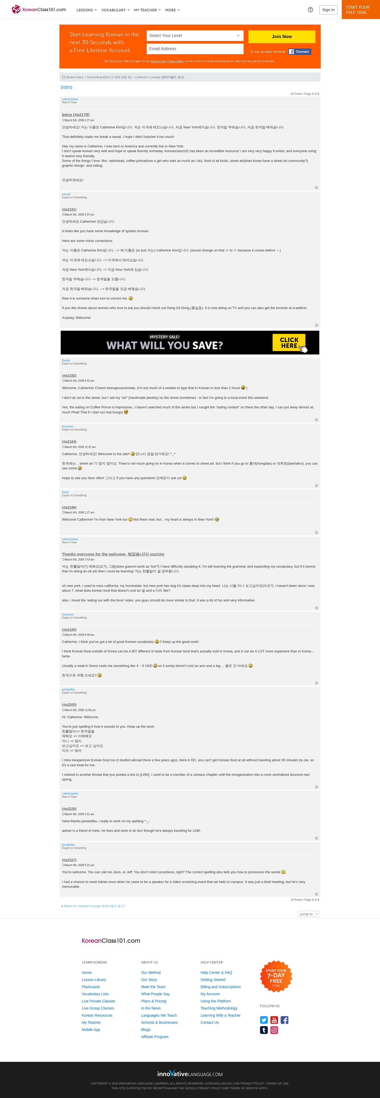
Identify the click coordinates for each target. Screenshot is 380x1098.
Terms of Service (244, 1088)
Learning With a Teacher (221, 1015)
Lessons (85, 10)
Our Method (151, 972)
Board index (74, 77)
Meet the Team (153, 987)
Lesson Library (94, 980)
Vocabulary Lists (95, 994)
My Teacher (145, 10)
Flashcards (91, 987)
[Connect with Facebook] (300, 51)
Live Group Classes (98, 1008)
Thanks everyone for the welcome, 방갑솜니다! (105, 554)
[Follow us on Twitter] (264, 1020)
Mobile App (91, 1029)
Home (87, 972)
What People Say (155, 994)
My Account (210, 994)
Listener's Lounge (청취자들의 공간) (159, 77)
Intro (66, 87)
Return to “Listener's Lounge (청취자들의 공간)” (94, 906)
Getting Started (213, 980)
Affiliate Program (154, 1037)
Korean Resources (97, 1015)
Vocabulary (113, 10)
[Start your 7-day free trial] (276, 976)
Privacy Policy (175, 61)
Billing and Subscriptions (221, 987)
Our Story (149, 980)
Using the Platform (216, 1001)
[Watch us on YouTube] (274, 1020)
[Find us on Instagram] (274, 1030)
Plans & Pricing (153, 1001)
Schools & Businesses (159, 1022)
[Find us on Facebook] (285, 1020)
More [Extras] (170, 10)
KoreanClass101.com (222, 1083)
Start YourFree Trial (361, 10)
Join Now (282, 36)
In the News (151, 1008)
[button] (310, 9)
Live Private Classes (98, 1001)
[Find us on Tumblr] (264, 1030)
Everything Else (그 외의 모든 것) (109, 77)
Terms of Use (158, 61)
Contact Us (210, 1022)
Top (316, 187)
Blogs (145, 1029)
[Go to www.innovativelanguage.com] (190, 1072)
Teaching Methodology (219, 1008)
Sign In (328, 10)
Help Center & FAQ (216, 972)
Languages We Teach (159, 1015)
